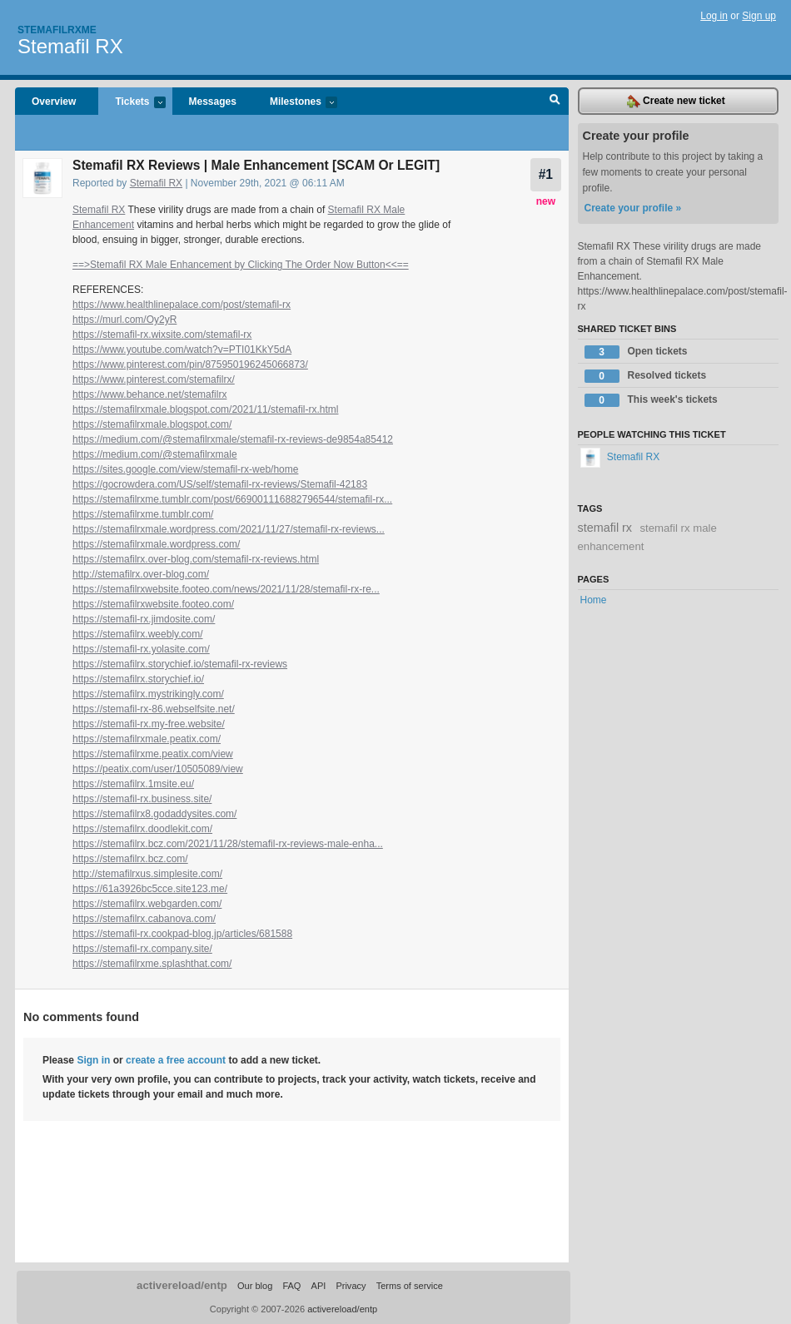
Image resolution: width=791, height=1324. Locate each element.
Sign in (93, 1060)
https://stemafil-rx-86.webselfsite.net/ (153, 709)
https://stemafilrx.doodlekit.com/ (142, 829)
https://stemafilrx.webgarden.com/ (146, 904)
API (318, 1286)
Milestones (295, 103)
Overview (54, 101)
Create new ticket (676, 101)
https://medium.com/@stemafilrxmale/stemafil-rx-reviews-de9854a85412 (232, 439)
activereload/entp (182, 1285)
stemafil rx (605, 527)
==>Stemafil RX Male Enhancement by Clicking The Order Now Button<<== (240, 264)
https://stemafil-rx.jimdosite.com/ (143, 619)
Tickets (131, 103)
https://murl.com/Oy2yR (124, 319)
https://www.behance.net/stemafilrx (149, 394)
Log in (714, 16)
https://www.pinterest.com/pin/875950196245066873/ (190, 364)
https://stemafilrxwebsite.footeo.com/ (153, 604)
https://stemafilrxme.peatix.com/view (152, 754)
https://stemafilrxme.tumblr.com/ (142, 514)
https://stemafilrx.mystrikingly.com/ (148, 694)
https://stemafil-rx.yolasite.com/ (141, 649)
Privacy (351, 1286)
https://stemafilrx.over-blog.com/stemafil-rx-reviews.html (195, 559)
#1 (546, 174)
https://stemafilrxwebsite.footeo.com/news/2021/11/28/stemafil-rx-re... (226, 589)
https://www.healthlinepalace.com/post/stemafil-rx (181, 304)
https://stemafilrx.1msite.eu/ (133, 784)
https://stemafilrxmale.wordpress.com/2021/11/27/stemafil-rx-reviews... (228, 529)
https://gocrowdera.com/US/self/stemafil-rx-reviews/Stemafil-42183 (219, 484)
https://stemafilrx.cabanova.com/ (144, 919)
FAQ (291, 1286)
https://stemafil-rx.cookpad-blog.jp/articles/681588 (182, 934)
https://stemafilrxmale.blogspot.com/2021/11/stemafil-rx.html (205, 409)
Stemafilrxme (57, 30)
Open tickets (636, 352)
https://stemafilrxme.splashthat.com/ (151, 963)
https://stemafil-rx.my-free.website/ (148, 724)
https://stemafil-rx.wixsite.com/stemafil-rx (161, 334)
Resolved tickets (646, 376)
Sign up (759, 16)
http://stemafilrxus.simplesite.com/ (147, 874)
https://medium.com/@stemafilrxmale (154, 454)
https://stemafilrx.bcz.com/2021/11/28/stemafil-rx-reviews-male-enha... (227, 844)
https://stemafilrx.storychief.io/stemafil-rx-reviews (179, 664)
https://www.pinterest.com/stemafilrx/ (153, 379)
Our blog (254, 1286)
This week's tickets (651, 400)
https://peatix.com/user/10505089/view (157, 769)
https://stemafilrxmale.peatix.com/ (146, 739)
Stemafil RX (70, 46)
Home (593, 600)
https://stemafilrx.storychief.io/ (138, 679)
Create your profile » (633, 208)
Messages (212, 101)
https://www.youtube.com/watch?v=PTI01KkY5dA (181, 349)
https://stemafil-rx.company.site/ (142, 949)
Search (555, 101)
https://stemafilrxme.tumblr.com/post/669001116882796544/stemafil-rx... (232, 499)
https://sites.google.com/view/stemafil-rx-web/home (185, 469)
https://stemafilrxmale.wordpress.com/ (156, 544)
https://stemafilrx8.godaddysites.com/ (154, 814)
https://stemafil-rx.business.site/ (141, 799)
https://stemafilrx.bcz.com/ (130, 859)
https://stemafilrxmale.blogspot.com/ (151, 424)
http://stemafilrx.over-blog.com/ (140, 574)
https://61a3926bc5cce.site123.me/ (149, 889)
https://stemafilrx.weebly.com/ (137, 634)
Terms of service (409, 1286)
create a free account (176, 1060)
